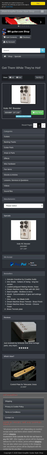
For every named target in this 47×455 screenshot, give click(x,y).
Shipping (8, 401)
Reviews (7, 317)
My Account (9, 42)
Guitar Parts (8, 147)
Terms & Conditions (12, 412)
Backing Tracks (10, 142)
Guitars (7, 137)
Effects (6, 158)
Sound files (8, 191)
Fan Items (8, 169)
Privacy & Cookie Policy (14, 407)
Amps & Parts (9, 153)
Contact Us (9, 418)
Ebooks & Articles (11, 175)
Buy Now (37, 113)
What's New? (9, 356)
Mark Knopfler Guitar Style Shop (18, 11)
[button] (5, 20)
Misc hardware (9, 164)
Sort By (39, 77)
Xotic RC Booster (23, 244)
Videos (6, 186)
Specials (17, 56)
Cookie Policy (9, 6)
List (12, 77)
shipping (12, 434)
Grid (18, 77)
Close (38, 3)
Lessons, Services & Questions (16, 180)
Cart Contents (10, 37)
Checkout (25, 37)
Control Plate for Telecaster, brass (23, 384)
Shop (10, 56)
